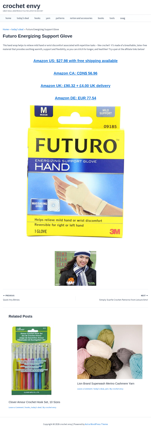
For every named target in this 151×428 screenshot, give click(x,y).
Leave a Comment (16, 404)
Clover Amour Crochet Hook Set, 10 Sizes (34, 399)
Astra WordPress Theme (96, 421)
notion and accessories (76, 16)
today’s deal (21, 16)
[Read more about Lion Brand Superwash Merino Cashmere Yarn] (109, 348)
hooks (35, 16)
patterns (56, 16)
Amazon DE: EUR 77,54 (75, 94)
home (8, 16)
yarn (45, 16)
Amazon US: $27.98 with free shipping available (75, 57)
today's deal (36, 404)
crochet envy (21, 5)
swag (115, 16)
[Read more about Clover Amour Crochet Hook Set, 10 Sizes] (32, 357)
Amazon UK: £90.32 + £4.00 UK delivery (75, 82)
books (96, 16)
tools (105, 16)
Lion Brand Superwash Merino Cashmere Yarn (105, 380)
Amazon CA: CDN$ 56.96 (75, 70)
